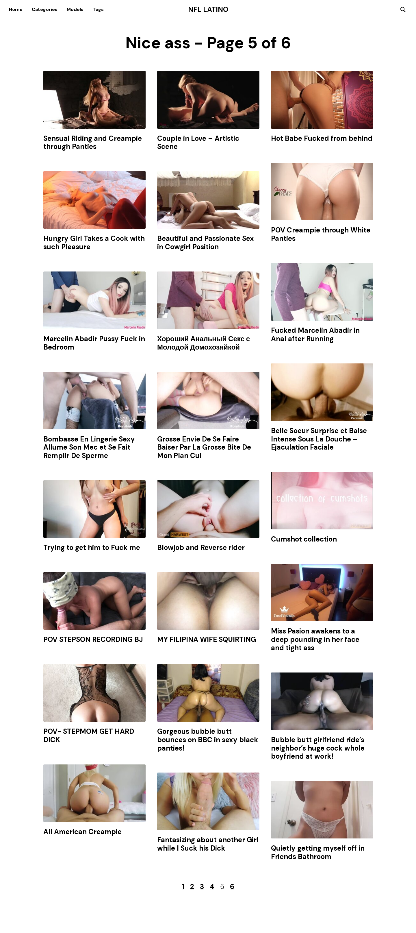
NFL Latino (208, 9)
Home (16, 9)
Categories (44, 9)
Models (75, 9)
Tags (98, 9)
